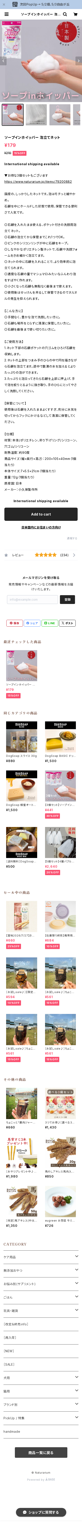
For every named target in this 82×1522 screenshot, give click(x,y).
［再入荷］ (10, 1337)
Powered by (41, 1479)
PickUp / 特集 (14, 1418)
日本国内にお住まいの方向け (41, 527)
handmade (11, 1431)
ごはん (7, 1297)
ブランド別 (10, 1405)
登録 (68, 599)
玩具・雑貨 (10, 1311)
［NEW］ (8, 1351)
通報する (72, 538)
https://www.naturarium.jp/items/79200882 (38, 181)
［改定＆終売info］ (16, 1324)
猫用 (6, 1391)
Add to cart (41, 514)
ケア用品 (9, 1257)
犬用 (6, 1378)
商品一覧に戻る (41, 1453)
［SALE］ (9, 1364)
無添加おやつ (12, 1270)
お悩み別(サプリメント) (19, 1284)
